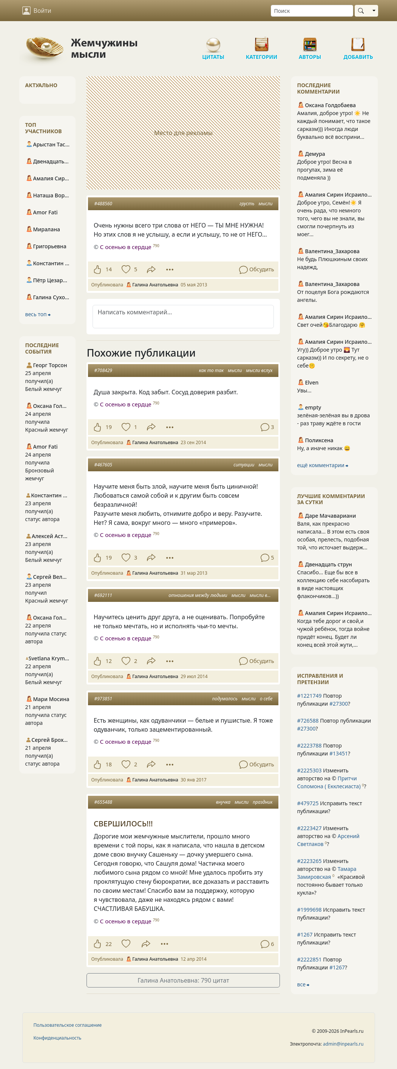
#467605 (103, 464)
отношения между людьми (197, 595)
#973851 (103, 698)
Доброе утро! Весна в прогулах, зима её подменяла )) (324, 169)
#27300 (338, 703)
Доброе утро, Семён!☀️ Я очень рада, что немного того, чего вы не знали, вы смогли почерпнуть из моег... (330, 218)
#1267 (304, 934)
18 (108, 764)
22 (108, 943)
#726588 (307, 720)
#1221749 (309, 695)
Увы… (304, 390)
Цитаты (213, 41)
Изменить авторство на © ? (331, 778)
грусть (246, 203)
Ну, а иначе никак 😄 (323, 448)
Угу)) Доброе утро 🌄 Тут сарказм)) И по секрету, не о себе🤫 (332, 357)
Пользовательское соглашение (68, 1025)
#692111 (103, 595)
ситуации (243, 464)
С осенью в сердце (125, 247)
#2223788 (309, 745)
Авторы (310, 41)
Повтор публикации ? (323, 699)
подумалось (225, 698)
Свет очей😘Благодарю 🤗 (331, 324)
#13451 (338, 753)
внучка (223, 802)
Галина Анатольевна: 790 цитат (183, 980)
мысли (265, 203)
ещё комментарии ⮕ (322, 465)
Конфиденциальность (58, 1038)
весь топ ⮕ (38, 314)
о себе (266, 698)
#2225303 (309, 770)
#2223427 (309, 828)
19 (108, 427)
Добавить (358, 41)
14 (108, 269)
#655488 (103, 802)
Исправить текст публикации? (329, 807)
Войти (36, 10)
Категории (261, 41)
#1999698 (309, 909)
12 (108, 660)
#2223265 (309, 860)
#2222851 (309, 959)
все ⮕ (303, 984)
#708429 (103, 370)
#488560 (103, 203)
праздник (262, 802)
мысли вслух (259, 370)
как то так (211, 370)
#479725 (307, 803)
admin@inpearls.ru (343, 1044)
